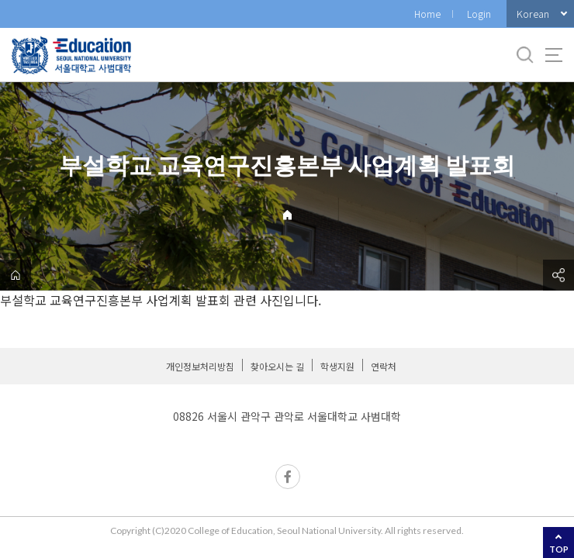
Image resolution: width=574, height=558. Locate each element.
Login (479, 13)
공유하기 (558, 275)
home (15, 275)
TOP (559, 549)
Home (427, 13)
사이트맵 (553, 55)
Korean (533, 13)
